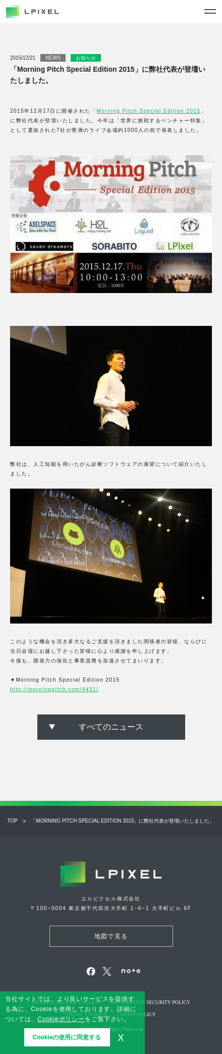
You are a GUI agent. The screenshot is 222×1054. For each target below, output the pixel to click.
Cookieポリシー (61, 1019)
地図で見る (111, 936)
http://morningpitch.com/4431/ (54, 689)
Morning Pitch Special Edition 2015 (149, 111)
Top (13, 821)
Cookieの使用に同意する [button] (66, 1037)
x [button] (121, 1036)
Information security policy (150, 1002)
